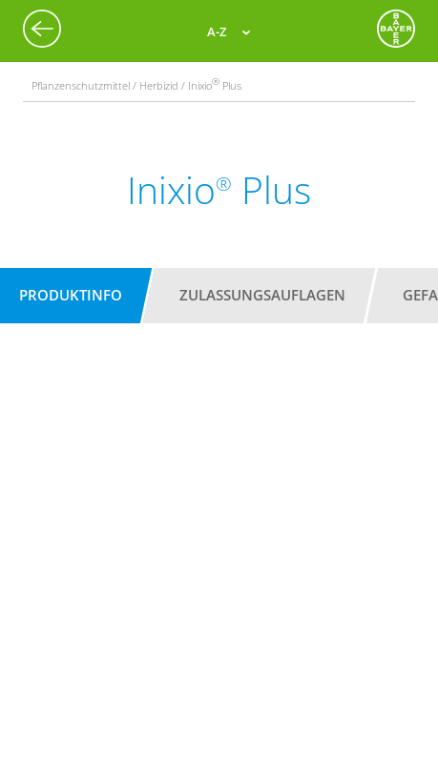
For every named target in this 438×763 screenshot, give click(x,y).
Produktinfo (70, 294)
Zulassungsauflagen (262, 294)
